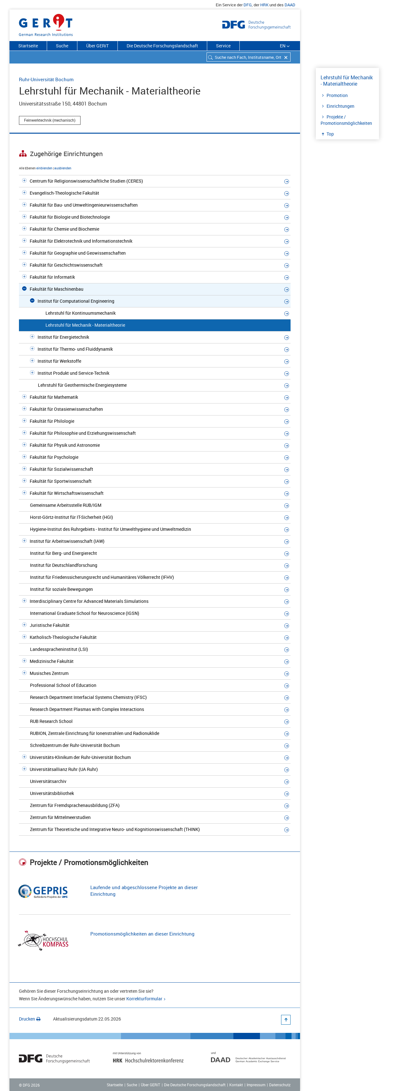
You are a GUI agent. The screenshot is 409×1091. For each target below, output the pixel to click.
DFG (248, 5)
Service (223, 46)
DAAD (290, 5)
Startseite (28, 46)
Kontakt (236, 1084)
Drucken (29, 1019)
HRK (264, 5)
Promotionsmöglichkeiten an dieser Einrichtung (142, 933)
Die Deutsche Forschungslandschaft (162, 46)
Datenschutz (280, 1084)
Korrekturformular (144, 999)
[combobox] (249, 57)
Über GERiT (97, 46)
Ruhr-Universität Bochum (46, 79)
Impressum (256, 1084)
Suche (62, 46)
